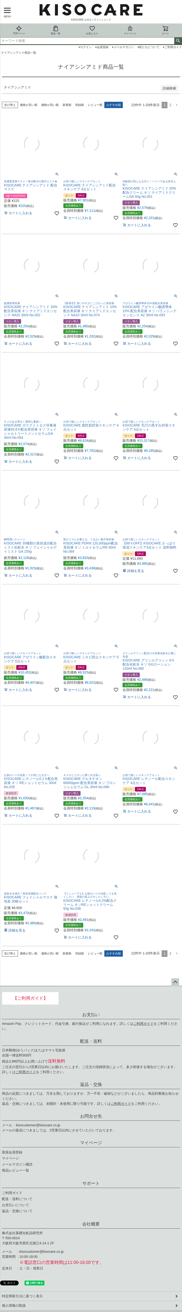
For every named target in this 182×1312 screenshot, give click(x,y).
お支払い (91, 1014)
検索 (178, 40)
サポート (91, 1183)
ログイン (86, 47)
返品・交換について (17, 1211)
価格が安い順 (28, 105)
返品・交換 (91, 1084)
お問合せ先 (91, 1116)
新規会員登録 (12, 1152)
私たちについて (149, 47)
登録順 (79, 105)
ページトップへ (175, 982)
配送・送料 (91, 1041)
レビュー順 (95, 105)
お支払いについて (15, 1205)
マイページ (130, 30)
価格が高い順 (50, 105)
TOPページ (19, 30)
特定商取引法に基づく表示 (22, 1296)
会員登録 (102, 47)
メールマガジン (124, 47)
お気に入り (92, 30)
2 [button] (170, 105)
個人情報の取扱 (14, 1305)
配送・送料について (17, 1199)
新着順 (67, 105)
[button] (176, 105)
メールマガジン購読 (17, 1164)
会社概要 (91, 1224)
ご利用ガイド (143, 1024)
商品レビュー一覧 (15, 1170)
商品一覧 (55, 30)
